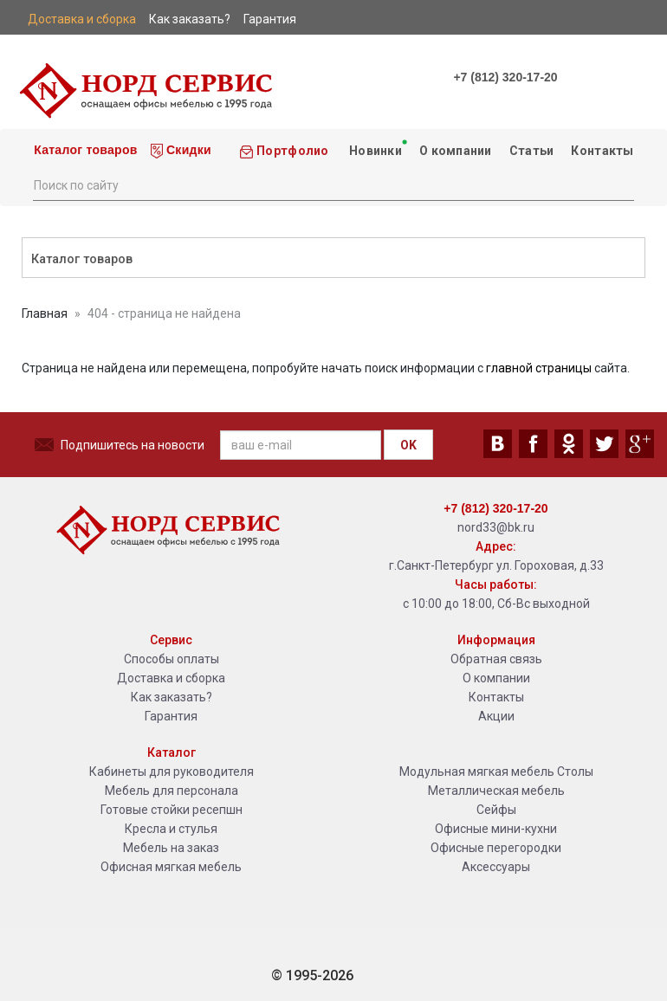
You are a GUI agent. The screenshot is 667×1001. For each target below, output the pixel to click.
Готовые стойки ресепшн (171, 810)
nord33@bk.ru (495, 527)
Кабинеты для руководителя (171, 771)
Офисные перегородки (496, 848)
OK (408, 445)
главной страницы (539, 368)
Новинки (376, 148)
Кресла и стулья (171, 829)
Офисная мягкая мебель (171, 867)
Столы (575, 771)
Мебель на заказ (171, 848)
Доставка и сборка (171, 678)
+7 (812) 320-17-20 (505, 77)
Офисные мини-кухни (496, 829)
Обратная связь (496, 659)
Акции (496, 716)
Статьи (531, 151)
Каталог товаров (84, 150)
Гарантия (171, 716)
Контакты (602, 151)
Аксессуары (496, 867)
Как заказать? (171, 697)
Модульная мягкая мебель (476, 771)
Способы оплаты (171, 659)
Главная (45, 313)
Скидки (181, 150)
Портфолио (284, 151)
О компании (455, 151)
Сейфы (496, 810)
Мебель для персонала (171, 791)
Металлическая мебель (496, 791)
